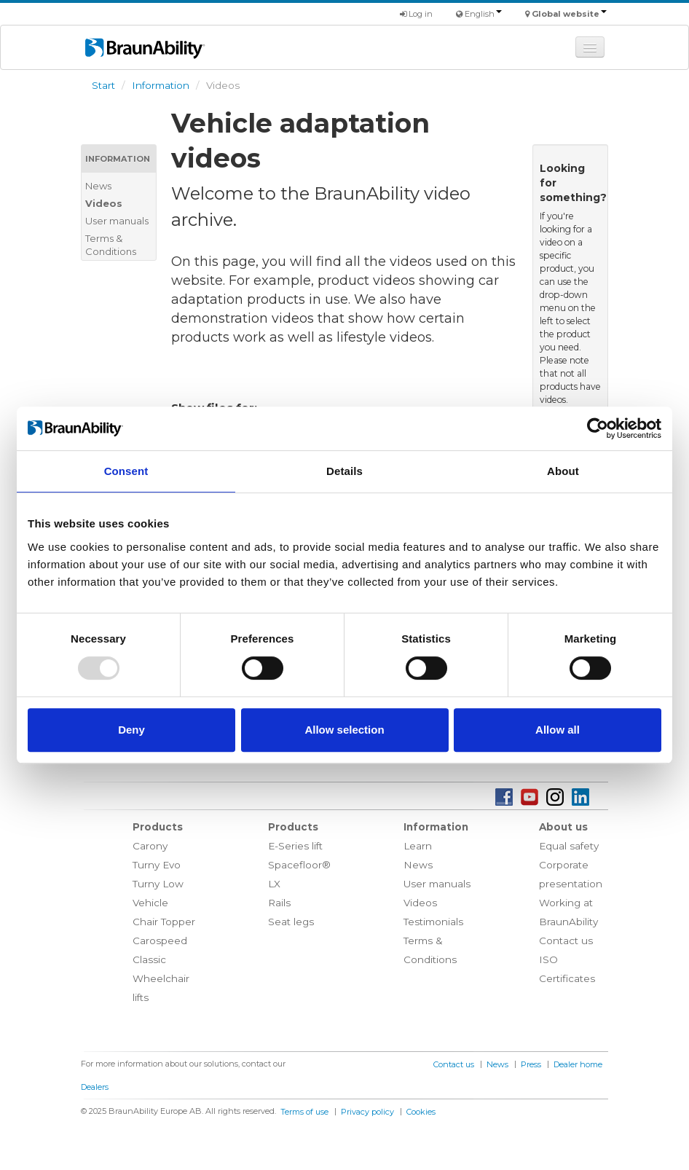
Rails (279, 902)
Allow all (557, 729)
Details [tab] (344, 471)
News (98, 186)
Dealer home (578, 1064)
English (483, 14)
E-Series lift (295, 846)
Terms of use (304, 1112)
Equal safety (569, 846)
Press (531, 1064)
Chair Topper (164, 921)
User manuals (117, 221)
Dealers (95, 1087)
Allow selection (344, 729)
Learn (417, 846)
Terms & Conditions (110, 244)
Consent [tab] (126, 471)
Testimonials (433, 921)
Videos (103, 203)
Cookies (421, 1112)
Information (160, 85)
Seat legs (291, 921)
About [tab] (563, 471)
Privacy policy (367, 1112)
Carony (150, 846)
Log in (416, 14)
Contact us (566, 940)
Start (103, 85)
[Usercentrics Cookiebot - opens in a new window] (597, 428)
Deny (131, 729)
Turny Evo (157, 865)
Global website (569, 14)
